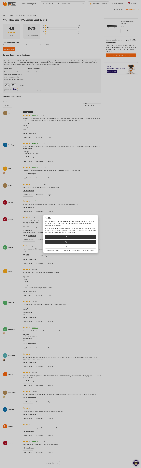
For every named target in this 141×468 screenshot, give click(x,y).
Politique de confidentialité (71, 250)
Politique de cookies (53, 250)
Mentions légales (88, 250)
